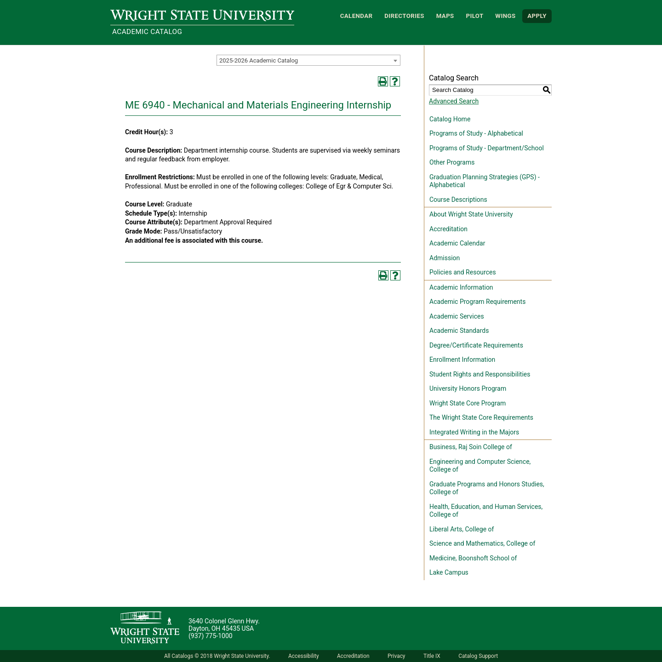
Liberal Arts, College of (461, 529)
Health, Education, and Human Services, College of (485, 511)
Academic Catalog (147, 32)
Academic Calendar (457, 243)
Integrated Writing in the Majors (474, 432)
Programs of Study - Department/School (486, 148)
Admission (444, 258)
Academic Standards (459, 330)
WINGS (505, 15)
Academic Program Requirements (477, 301)
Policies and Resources (462, 272)
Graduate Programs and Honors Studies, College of (486, 488)
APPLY (537, 15)
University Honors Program (467, 388)
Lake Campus (448, 572)
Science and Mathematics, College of (482, 543)
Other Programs (451, 162)
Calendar (356, 15)
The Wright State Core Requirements (481, 417)
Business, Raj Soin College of (470, 447)
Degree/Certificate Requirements (476, 345)
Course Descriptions (458, 199)
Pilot (474, 15)
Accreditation (448, 229)
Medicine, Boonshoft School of (473, 558)
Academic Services (456, 316)
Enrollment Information (462, 359)
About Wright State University (471, 214)
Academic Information (461, 287)
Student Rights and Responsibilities (480, 374)
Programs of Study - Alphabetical (476, 133)
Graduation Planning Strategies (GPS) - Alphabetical (484, 181)
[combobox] (308, 60)
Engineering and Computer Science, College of (480, 466)
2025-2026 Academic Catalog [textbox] (258, 60)
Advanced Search (454, 101)
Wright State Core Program (467, 403)
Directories (404, 15)
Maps (445, 15)
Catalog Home (449, 119)
